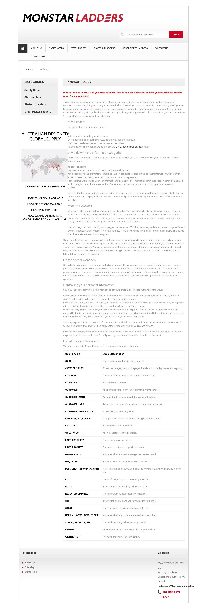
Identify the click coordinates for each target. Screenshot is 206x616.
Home (28, 69)
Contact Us (31, 571)
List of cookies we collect (129, 146)
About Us (30, 562)
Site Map (30, 567)
